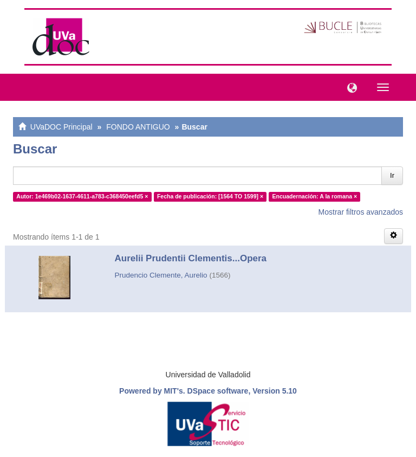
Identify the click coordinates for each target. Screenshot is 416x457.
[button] (349, 86)
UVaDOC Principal (61, 127)
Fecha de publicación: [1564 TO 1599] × (210, 196)
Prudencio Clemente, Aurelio (161, 275)
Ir (392, 175)
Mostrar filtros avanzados (360, 212)
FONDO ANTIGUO (138, 127)
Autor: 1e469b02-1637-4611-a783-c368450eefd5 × (82, 196)
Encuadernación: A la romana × (314, 196)
